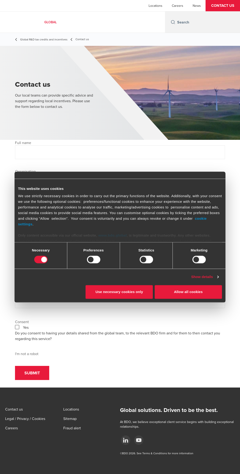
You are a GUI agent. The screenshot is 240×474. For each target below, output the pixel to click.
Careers (177, 5)
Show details (202, 277)
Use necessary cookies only (119, 292)
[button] (223, 5)
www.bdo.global (112, 235)
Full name (23, 142)
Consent (22, 321)
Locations (155, 5)
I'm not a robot (26, 353)
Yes (26, 327)
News (197, 5)
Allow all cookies (188, 292)
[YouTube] (138, 440)
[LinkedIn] (125, 440)
